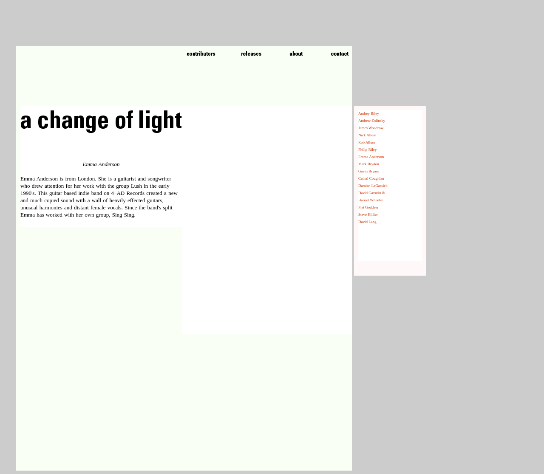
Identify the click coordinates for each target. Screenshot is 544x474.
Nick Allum (367, 135)
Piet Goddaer (368, 207)
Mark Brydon (368, 164)
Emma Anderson (371, 157)
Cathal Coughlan (371, 178)
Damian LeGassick (373, 185)
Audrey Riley (368, 113)
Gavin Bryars (368, 171)
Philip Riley (367, 149)
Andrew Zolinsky (371, 120)
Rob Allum (366, 142)
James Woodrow (370, 128)
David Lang (367, 222)
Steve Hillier (368, 214)
